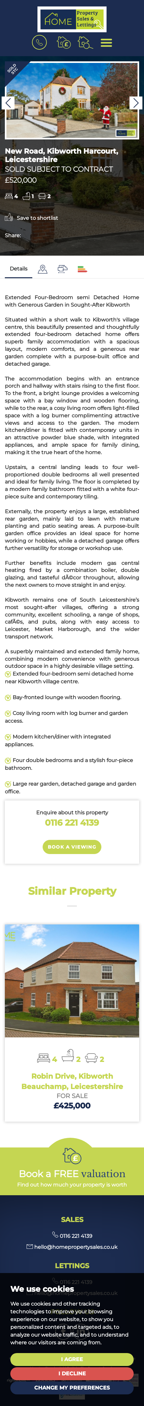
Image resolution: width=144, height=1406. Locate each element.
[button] (8, 103)
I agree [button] (72, 1359)
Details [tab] (18, 269)
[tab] (42, 269)
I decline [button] (72, 1373)
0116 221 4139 (72, 823)
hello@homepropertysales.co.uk (72, 1247)
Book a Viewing (72, 847)
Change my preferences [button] (72, 1388)
